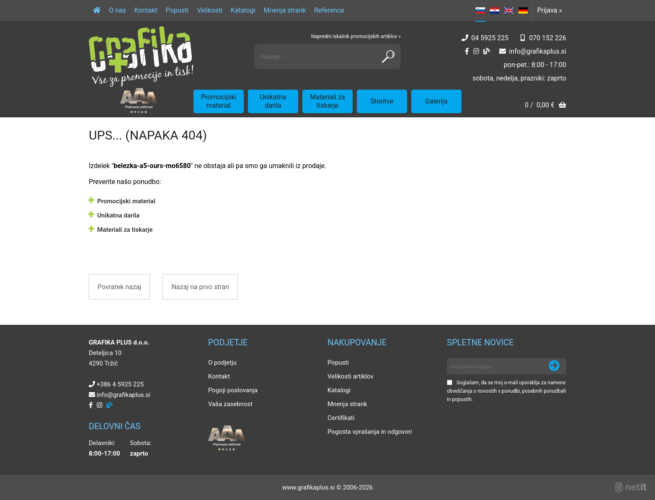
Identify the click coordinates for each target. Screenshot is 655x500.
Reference (329, 10)
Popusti (177, 10)
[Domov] (97, 10)
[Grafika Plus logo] (141, 56)
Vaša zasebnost (230, 404)
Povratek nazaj (119, 287)
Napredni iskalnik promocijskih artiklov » (356, 36)
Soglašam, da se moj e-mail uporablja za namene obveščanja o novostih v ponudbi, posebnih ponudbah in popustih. (506, 391)
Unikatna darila (273, 101)
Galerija (436, 101)
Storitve (382, 101)
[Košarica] (545, 105)
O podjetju (222, 362)
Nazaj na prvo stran (200, 287)
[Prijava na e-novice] (554, 366)
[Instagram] (476, 51)
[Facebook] (467, 51)
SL (480, 10)
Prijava (549, 10)
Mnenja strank (284, 10)
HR (495, 10)
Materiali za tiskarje (327, 101)
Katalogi (243, 10)
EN (509, 10)
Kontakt (145, 10)
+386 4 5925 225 (120, 384)
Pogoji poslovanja (233, 390)
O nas (117, 10)
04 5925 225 (489, 38)
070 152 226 (547, 38)
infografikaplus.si (537, 51)
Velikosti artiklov (351, 376)
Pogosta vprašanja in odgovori (370, 431)
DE (523, 10)
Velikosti (209, 10)
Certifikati (341, 418)
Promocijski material (218, 101)
